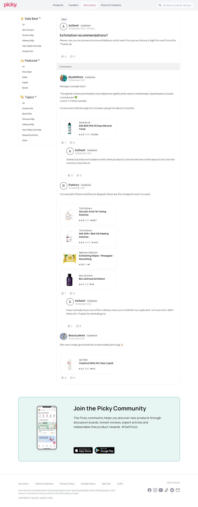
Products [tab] (58, 5)
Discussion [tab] (90, 5)
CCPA (120, 483)
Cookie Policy (88, 483)
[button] (36, 25)
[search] (177, 5)
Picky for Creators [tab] (111, 5)
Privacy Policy (67, 483)
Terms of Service (44, 483)
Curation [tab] (73, 5)
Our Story (23, 483)
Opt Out (106, 483)
